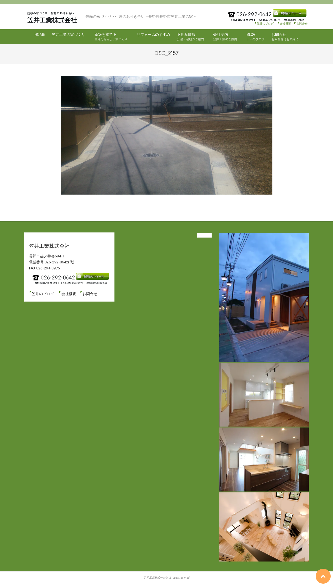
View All (204, 235)
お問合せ (302, 23)
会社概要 (284, 23)
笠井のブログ (264, 23)
